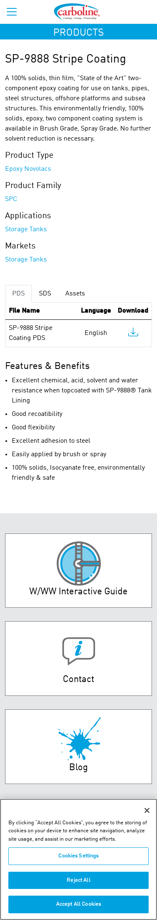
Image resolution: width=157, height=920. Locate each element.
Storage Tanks (26, 229)
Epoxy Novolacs (28, 169)
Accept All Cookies (78, 904)
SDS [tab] (45, 293)
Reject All (78, 880)
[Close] (147, 810)
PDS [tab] (18, 293)
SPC (11, 199)
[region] (78, 859)
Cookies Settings (78, 856)
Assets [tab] (75, 293)
